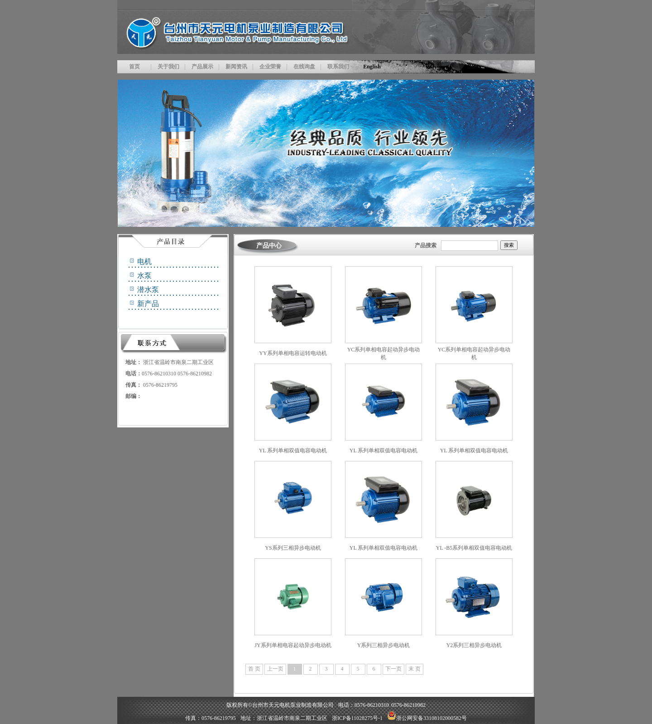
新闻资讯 (236, 66)
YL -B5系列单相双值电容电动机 (474, 548)
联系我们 (338, 66)
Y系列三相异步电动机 (383, 645)
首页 (134, 66)
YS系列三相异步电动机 (293, 548)
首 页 (254, 669)
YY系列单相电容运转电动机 (292, 353)
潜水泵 (148, 289)
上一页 (275, 669)
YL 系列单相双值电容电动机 (293, 450)
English (372, 66)
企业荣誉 (270, 66)
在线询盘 (304, 66)
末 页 (414, 669)
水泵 (144, 275)
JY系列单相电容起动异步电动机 (292, 645)
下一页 (393, 669)
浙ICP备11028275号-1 (357, 718)
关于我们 (168, 66)
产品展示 (202, 66)
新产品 (148, 303)
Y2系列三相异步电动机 (474, 645)
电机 (144, 261)
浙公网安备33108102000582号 (427, 718)
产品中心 (269, 245)
